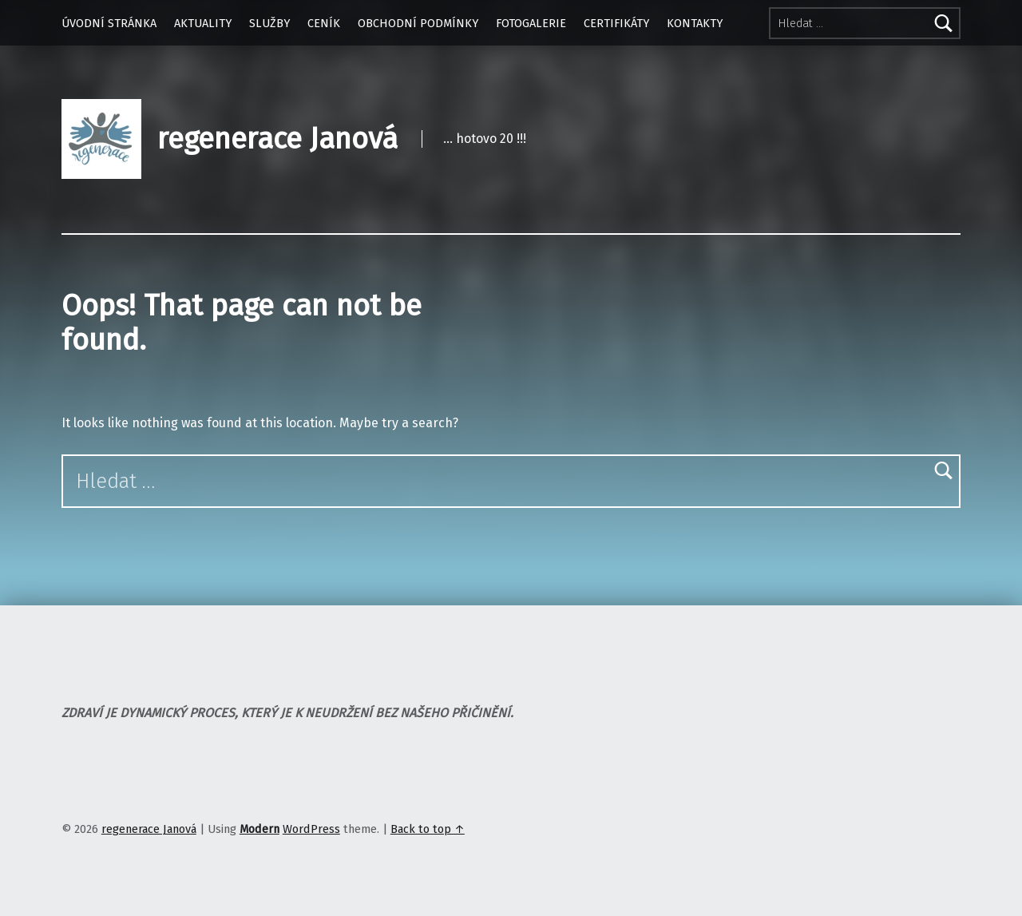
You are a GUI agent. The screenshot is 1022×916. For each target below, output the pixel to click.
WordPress (311, 829)
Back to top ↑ (427, 829)
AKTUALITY (203, 23)
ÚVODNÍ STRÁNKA (108, 23)
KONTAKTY (695, 23)
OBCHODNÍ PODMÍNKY (418, 23)
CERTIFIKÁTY (616, 23)
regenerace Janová (277, 139)
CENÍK (323, 23)
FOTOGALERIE (531, 23)
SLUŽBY (269, 23)
